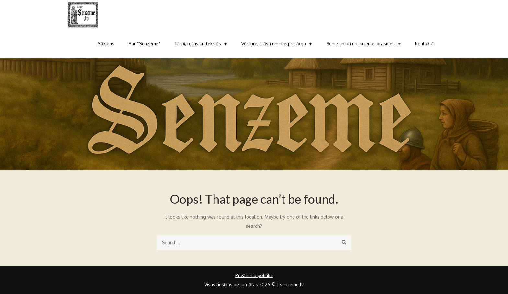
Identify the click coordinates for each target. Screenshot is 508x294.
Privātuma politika (254, 275)
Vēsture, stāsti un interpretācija (273, 43)
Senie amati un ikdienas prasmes (360, 43)
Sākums (106, 43)
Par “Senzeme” (144, 43)
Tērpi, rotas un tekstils (197, 43)
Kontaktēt (425, 43)
